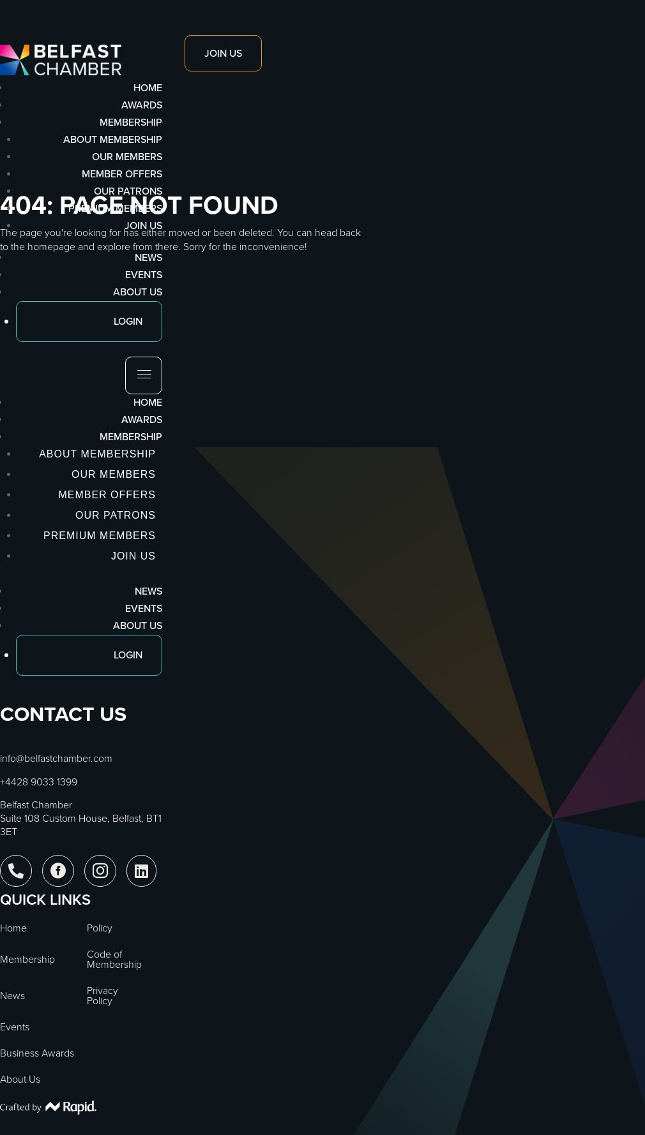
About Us (137, 625)
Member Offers (122, 174)
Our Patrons (128, 191)
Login (128, 655)
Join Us (143, 225)
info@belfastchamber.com (56, 758)
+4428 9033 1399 (38, 782)
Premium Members (115, 208)
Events (143, 608)
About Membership (112, 139)
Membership (131, 436)
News (148, 591)
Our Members (127, 156)
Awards (141, 419)
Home (147, 402)
